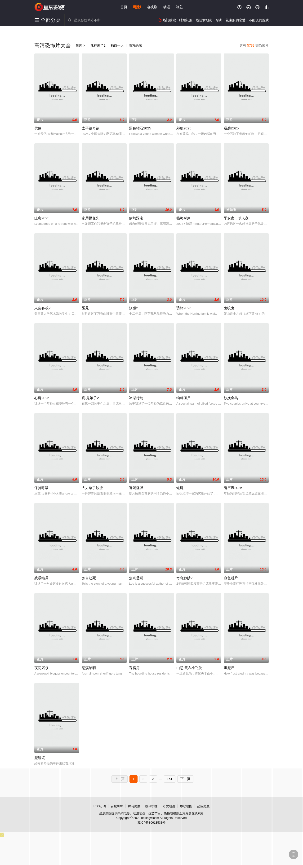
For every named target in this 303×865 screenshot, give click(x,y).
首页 (123, 7)
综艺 (179, 7)
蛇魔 (179, 488)
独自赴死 (89, 578)
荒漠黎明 (89, 668)
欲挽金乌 (231, 398)
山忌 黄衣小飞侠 (189, 668)
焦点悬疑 (136, 578)
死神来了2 (98, 45)
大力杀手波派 (92, 488)
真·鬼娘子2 (90, 398)
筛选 (80, 45)
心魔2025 (41, 398)
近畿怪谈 (136, 488)
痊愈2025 (41, 218)
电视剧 (152, 7)
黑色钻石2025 (140, 128)
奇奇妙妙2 (184, 578)
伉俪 (37, 128)
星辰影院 (49, 7)
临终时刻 (183, 218)
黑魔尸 (229, 668)
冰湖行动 (136, 398)
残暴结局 (41, 578)
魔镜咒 (39, 758)
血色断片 (231, 578)
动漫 (166, 7)
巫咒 (85, 308)
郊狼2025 (183, 128)
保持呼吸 (41, 488)
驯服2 (133, 308)
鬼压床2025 (233, 488)
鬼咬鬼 (229, 308)
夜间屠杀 (41, 668)
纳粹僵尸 (183, 398)
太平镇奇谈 (90, 128)
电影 (137, 7)
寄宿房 (134, 668)
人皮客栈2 (42, 308)
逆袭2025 (231, 128)
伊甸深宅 (136, 218)
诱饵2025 (183, 308)
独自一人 (117, 45)
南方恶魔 (135, 45)
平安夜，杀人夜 (236, 218)
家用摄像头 (90, 218)
